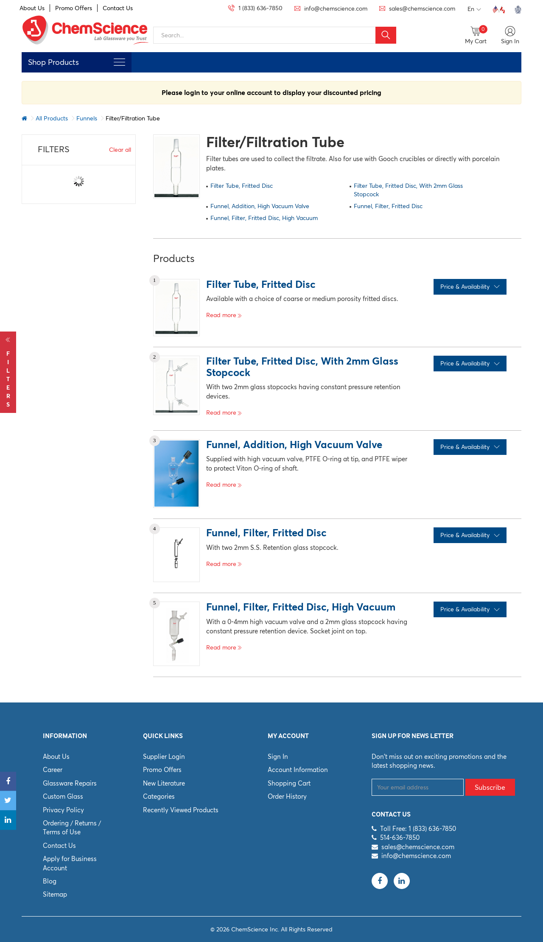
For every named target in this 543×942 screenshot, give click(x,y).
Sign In (278, 756)
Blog (49, 881)
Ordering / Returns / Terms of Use (72, 827)
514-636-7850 (400, 837)
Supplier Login (164, 756)
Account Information (298, 770)
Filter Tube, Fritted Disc (241, 186)
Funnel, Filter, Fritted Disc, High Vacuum (264, 218)
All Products (52, 118)
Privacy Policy (63, 810)
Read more (224, 315)
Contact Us (118, 8)
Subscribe (490, 787)
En (474, 9)
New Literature (164, 783)
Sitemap (55, 894)
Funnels (86, 118)
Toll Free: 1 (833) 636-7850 (418, 829)
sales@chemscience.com (417, 847)
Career (52, 770)
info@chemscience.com (416, 856)
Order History (287, 796)
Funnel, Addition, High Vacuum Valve (259, 206)
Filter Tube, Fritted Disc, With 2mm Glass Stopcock (408, 190)
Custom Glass (63, 796)
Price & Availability (470, 286)
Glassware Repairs (70, 783)
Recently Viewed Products (180, 810)
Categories (159, 796)
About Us (32, 8)
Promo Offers (73, 8)
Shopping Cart (289, 783)
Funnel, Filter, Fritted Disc (388, 206)
